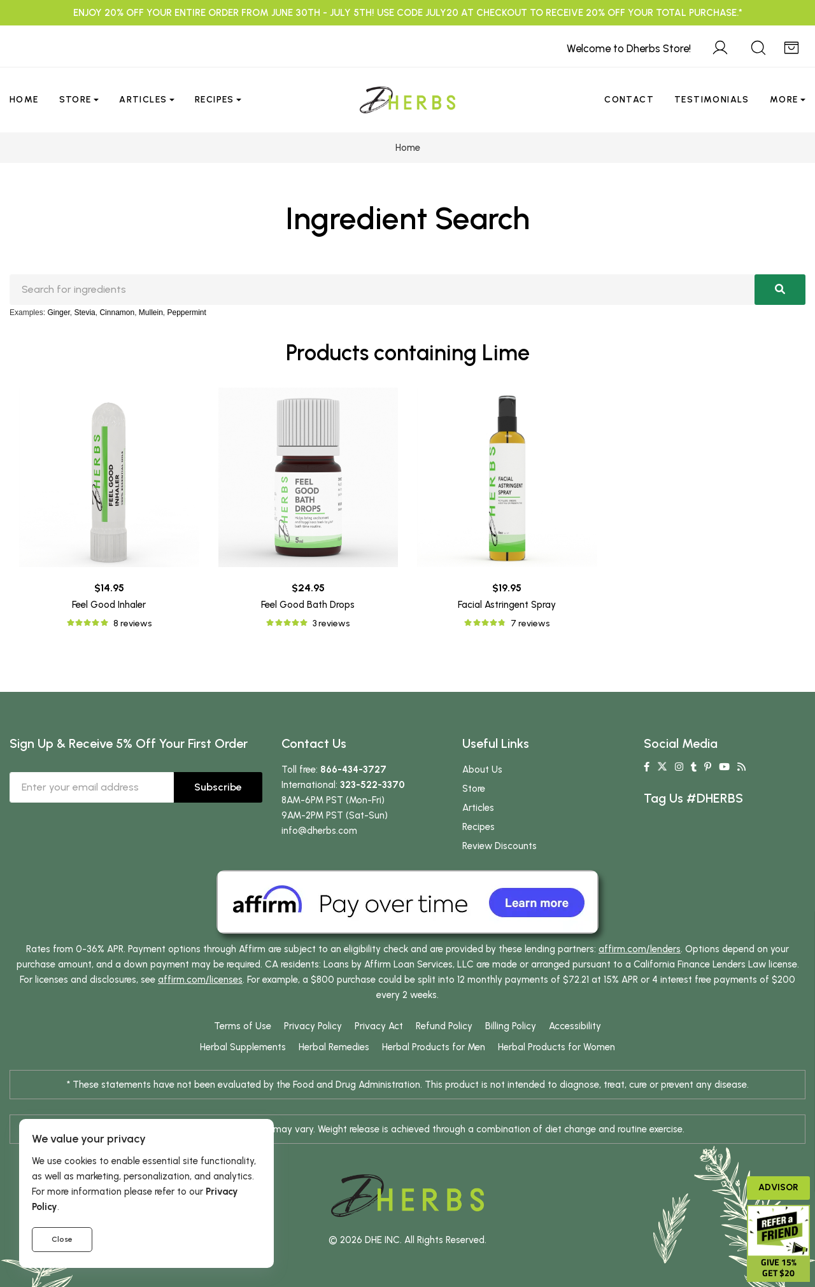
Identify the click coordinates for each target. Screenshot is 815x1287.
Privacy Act (379, 1026)
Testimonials (711, 99)
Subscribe (218, 787)
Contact (629, 99)
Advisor (778, 1187)
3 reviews (331, 623)
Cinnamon (116, 312)
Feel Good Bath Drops (308, 604)
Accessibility (575, 1026)
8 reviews (132, 623)
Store (75, 99)
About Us (482, 769)
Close (62, 1239)
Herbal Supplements (243, 1047)
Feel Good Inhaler (109, 604)
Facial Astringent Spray (507, 604)
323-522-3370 (372, 785)
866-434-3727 (353, 769)
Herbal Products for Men (433, 1047)
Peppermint (186, 312)
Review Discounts (499, 846)
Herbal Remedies (334, 1047)
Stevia (84, 312)
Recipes (214, 99)
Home (24, 99)
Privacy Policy (313, 1026)
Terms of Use (242, 1026)
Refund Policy (444, 1026)
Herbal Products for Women (556, 1047)
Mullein (151, 312)
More (784, 99)
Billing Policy (510, 1026)
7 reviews (530, 623)
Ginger (58, 312)
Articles (143, 99)
